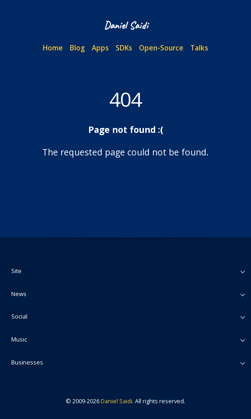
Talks (199, 48)
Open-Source (161, 48)
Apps (100, 48)
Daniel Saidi (116, 401)
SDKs (124, 48)
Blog (77, 48)
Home (53, 48)
